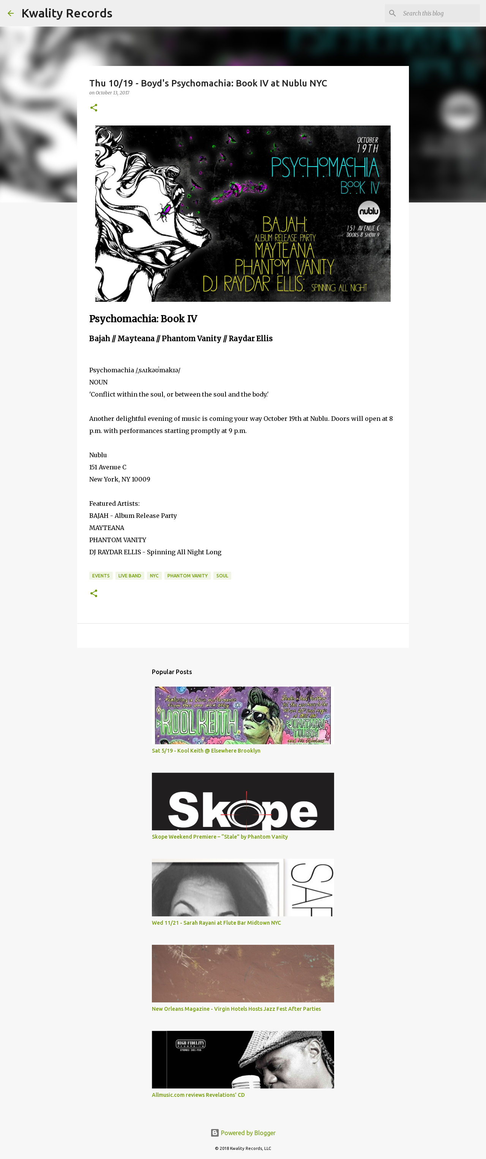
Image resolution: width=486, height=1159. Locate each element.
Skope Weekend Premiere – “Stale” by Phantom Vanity (220, 837)
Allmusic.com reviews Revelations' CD (198, 1095)
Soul (222, 575)
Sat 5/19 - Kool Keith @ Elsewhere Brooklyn (206, 751)
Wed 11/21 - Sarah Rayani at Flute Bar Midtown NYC (216, 923)
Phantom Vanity (187, 575)
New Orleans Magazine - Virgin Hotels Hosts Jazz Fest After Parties (236, 1009)
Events (101, 575)
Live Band (129, 575)
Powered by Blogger (243, 1132)
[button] (93, 108)
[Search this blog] (440, 13)
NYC (154, 575)
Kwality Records (66, 13)
